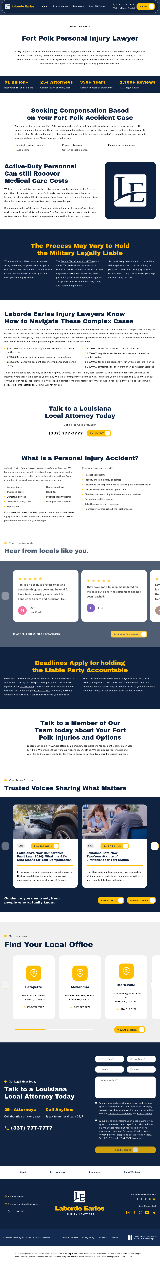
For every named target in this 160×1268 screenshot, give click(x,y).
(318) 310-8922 (128, 1012)
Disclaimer (102, 1241)
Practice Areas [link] (60, 8)
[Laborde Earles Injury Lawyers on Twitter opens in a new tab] (140, 1215)
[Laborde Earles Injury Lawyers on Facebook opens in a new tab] (134, 1215)
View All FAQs (109, 902)
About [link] (45, 8)
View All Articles (139, 902)
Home (73, 28)
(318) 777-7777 (82, 1010)
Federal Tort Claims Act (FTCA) (77, 267)
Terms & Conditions (69, 1241)
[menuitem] (46, 8)
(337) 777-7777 (35, 1010)
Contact (143, 8)
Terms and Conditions (120, 1108)
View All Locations (127, 1033)
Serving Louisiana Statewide (23, 1207)
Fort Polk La (84, 28)
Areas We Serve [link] (97, 8)
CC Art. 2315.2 (42, 696)
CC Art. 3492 (27, 692)
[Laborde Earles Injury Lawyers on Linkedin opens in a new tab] (153, 1215)
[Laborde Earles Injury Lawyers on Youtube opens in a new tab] (146, 1215)
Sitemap (114, 1241)
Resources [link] (78, 8)
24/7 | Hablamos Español (124, 10)
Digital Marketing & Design (143, 1241)
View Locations (16, 1199)
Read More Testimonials (127, 642)
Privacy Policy (144, 1108)
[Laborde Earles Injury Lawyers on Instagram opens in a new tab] (127, 1215)
